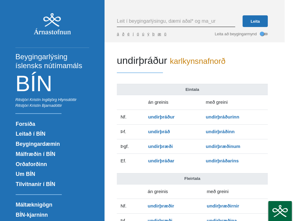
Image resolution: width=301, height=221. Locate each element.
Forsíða (25, 124)
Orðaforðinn (31, 164)
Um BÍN (25, 174)
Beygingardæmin (38, 144)
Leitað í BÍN (31, 134)
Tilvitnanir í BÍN (35, 184)
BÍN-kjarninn (32, 215)
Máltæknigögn (34, 205)
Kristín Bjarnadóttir (46, 105)
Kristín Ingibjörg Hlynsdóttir (53, 99)
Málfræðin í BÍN (35, 154)
